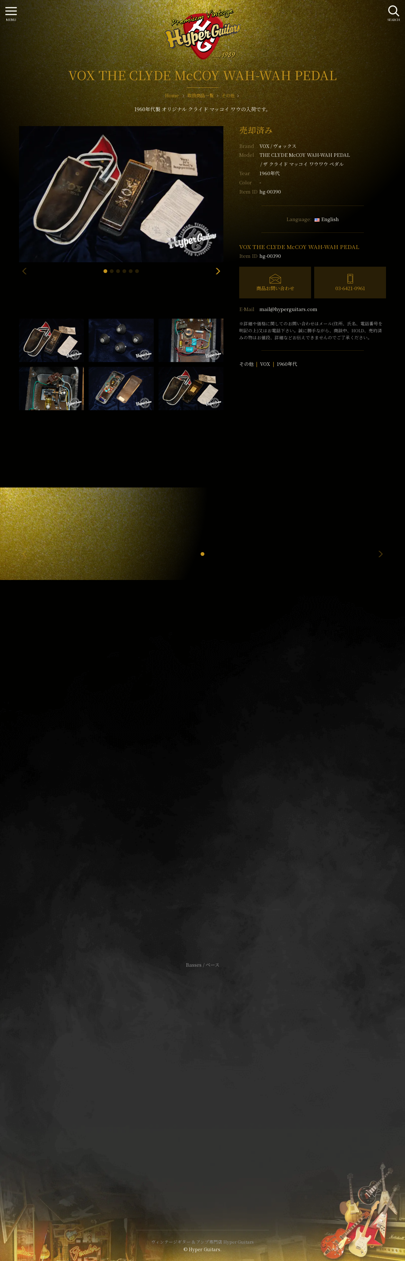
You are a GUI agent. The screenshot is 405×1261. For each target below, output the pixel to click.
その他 (246, 363)
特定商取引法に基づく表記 (202, 1080)
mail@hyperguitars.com (288, 309)
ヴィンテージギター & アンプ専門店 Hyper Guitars (202, 1242)
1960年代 (287, 363)
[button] (105, 271)
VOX (277, 146)
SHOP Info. (202, 775)
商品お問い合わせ (275, 288)
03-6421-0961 (350, 288)
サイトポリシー (202, 1071)
